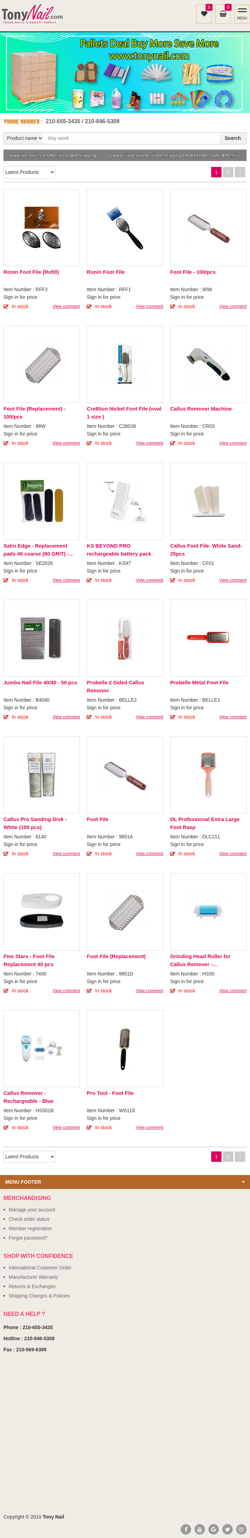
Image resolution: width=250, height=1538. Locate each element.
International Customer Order (40, 1267)
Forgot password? (28, 1238)
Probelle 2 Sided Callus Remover (115, 686)
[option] (125, 72)
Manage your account (32, 1209)
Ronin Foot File (105, 272)
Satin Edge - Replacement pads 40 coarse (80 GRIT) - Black (36, 550)
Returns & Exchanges (32, 1286)
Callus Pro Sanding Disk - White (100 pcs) (35, 823)
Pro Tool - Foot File (110, 1093)
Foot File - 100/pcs (193, 272)
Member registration (30, 1228)
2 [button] (129, 106)
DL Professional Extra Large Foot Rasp (205, 823)
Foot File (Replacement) (116, 956)
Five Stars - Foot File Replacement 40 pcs (29, 960)
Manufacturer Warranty (33, 1277)
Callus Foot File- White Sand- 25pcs (206, 550)
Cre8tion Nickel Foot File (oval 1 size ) (124, 413)
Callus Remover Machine (201, 409)
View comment (66, 306)
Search (233, 138)
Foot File (98, 819)
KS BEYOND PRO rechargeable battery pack (119, 550)
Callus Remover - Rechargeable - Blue (28, 1097)
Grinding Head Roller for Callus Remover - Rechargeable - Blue (200, 960)
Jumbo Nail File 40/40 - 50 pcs (40, 682)
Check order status (29, 1219)
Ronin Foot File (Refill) (31, 272)
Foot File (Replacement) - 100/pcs (34, 413)
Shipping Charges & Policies (39, 1296)
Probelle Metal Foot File (199, 682)
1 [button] (121, 106)
